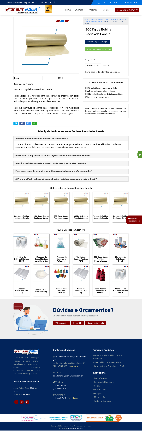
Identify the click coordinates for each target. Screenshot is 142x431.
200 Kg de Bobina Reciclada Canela (21, 217)
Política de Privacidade (75, 429)
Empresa (80, 9)
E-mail (77, 323)
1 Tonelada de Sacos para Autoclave (61, 259)
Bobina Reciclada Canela (93, 21)
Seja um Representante (134, 219)
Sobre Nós (106, 66)
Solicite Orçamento (127, 10)
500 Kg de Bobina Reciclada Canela (120, 217)
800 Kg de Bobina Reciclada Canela (81, 217)
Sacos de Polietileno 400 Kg (81, 291)
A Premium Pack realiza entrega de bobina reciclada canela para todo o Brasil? (56, 179)
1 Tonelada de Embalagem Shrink (120, 259)
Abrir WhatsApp (73, 398)
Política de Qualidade (103, 382)
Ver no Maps (73, 367)
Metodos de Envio (93, 66)
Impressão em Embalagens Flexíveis (110, 366)
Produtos (94, 9)
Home (68, 9)
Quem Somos (100, 378)
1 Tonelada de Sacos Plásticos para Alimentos (41, 259)
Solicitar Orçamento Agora (97, 41)
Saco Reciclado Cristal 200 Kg (41, 291)
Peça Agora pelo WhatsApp (99, 49)
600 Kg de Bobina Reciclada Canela (61, 217)
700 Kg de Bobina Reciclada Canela (100, 217)
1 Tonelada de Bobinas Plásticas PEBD (120, 291)
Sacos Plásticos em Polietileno (107, 362)
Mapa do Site (99, 397)
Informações (99, 390)
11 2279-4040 (114, 2)
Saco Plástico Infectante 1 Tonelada (100, 291)
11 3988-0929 (131, 2)
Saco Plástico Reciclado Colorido (61, 291)
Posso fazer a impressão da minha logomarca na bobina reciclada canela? (53, 155)
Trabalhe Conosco (102, 401)
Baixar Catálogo (96, 323)
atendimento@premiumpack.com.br (21, 2)
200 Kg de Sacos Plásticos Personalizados (100, 259)
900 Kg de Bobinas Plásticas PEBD (21, 259)
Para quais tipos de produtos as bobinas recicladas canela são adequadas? (53, 171)
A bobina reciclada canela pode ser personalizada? (41, 138)
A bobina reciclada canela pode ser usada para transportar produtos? (51, 163)
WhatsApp (61, 323)
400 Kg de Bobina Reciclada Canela (41, 217)
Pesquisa (97, 393)
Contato (107, 9)
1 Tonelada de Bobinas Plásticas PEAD (81, 259)
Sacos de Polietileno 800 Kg (21, 291)
